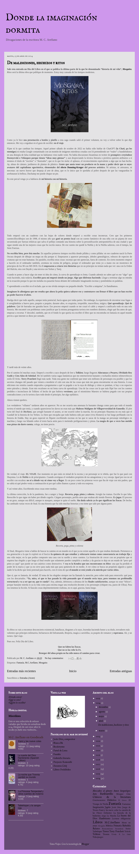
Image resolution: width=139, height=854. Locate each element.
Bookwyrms (59, 747)
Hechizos (27, 412)
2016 (98, 769)
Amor (116, 791)
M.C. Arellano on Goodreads (25, 737)
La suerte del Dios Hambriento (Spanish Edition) (28, 758)
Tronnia (106, 834)
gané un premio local (65, 238)
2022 (98, 741)
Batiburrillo (106, 794)
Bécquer (119, 794)
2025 (98, 698)
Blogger (85, 844)
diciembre (104, 707)
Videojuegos (98, 837)
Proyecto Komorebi (62, 762)
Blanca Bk (58, 743)
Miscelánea (14, 716)
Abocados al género (102, 791)
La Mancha (111, 816)
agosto (102, 711)
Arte (95, 794)
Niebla (25, 477)
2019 (98, 755)
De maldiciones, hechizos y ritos (36, 62)
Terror (106, 831)
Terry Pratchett (116, 831)
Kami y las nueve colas (29, 741)
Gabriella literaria (61, 758)
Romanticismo (107, 829)
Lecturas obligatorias (121, 818)
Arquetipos (125, 791)
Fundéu (57, 754)
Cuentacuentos (99, 800)
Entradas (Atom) (27, 678)
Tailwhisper (97, 831)
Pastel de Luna (60, 750)
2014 (98, 778)
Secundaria (119, 829)
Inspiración (98, 807)
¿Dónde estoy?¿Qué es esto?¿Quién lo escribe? (17, 700)
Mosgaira (127, 69)
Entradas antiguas (121, 671)
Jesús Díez (116, 807)
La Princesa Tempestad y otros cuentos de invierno (30, 792)
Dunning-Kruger (75, 167)
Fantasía (20, 662)
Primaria (117, 825)
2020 (98, 750)
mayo (101, 716)
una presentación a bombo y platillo (40, 140)
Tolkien (96, 834)
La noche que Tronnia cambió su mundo (29, 775)
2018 (98, 759)
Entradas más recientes (21, 671)
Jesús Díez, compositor (64, 739)
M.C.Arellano (31, 662)
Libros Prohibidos (62, 769)
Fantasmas (126, 804)
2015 (98, 773)
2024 (98, 703)
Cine (129, 794)
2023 (98, 736)
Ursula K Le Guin (121, 834)
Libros (97, 822)
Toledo (127, 831)
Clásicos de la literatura (112, 797)
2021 (98, 745)
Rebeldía (126, 825)
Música (109, 825)
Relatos (96, 828)
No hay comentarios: (54, 658)
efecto (64, 167)
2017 (98, 764)
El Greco (122, 800)
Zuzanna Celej (60, 766)
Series (128, 828)
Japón (107, 807)
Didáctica (111, 800)
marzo (102, 730)
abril (101, 721)
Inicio (72, 671)
